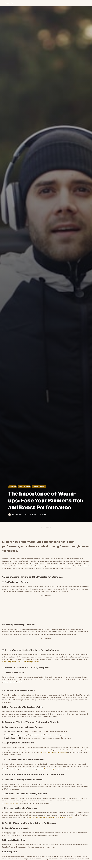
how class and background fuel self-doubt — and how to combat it (51, 817)
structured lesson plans (10, 803)
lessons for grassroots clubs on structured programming (21, 662)
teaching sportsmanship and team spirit (53, 752)
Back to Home (8, 3)
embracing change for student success (55, 769)
